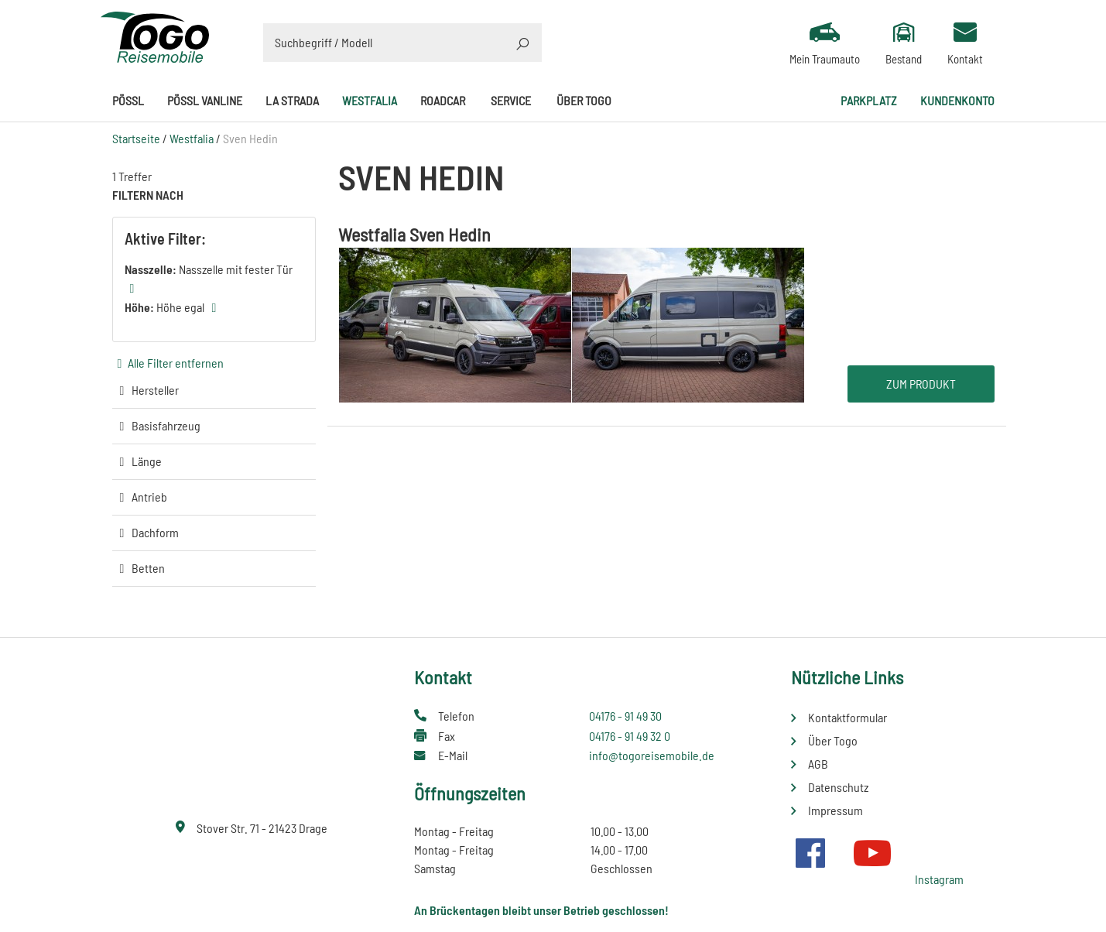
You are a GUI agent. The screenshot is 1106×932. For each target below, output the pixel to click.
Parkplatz (869, 100)
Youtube (872, 853)
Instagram (939, 879)
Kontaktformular (847, 717)
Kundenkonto (957, 100)
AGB (818, 763)
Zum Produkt (921, 383)
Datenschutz (838, 787)
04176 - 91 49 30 (625, 715)
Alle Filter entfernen (176, 362)
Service (511, 100)
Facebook (810, 853)
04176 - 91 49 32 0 (629, 735)
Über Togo (583, 100)
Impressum (835, 810)
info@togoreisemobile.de (651, 755)
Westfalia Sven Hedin (414, 234)
